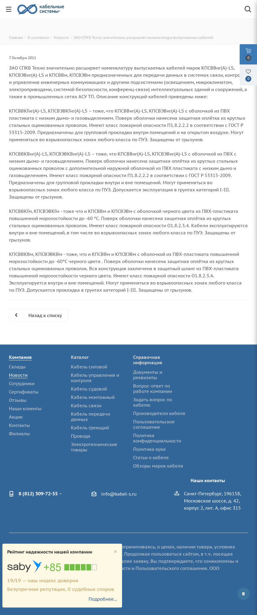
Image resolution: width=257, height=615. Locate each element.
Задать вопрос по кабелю (152, 402)
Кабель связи (86, 405)
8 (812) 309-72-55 (38, 493)
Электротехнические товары (94, 447)
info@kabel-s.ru (119, 494)
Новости (18, 375)
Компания (20, 357)
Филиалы (19, 433)
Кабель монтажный (93, 397)
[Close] (115, 551)
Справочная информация (147, 359)
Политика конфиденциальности (157, 438)
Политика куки (149, 449)
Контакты (19, 425)
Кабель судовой (89, 389)
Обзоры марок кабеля (158, 466)
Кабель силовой (89, 367)
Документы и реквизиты (147, 374)
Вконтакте (244, 594)
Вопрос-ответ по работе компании (152, 388)
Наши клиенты (25, 408)
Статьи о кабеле (151, 457)
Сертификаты (24, 392)
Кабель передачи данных (90, 416)
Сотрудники (21, 383)
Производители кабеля (159, 413)
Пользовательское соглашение (154, 424)
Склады (17, 367)
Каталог (80, 357)
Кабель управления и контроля (95, 377)
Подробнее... (103, 599)
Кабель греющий (90, 427)
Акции (15, 417)
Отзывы (18, 400)
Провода (80, 436)
